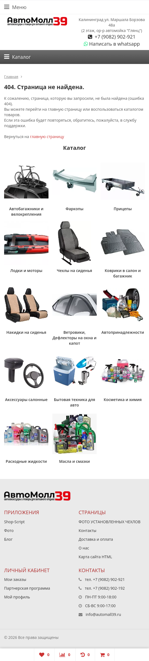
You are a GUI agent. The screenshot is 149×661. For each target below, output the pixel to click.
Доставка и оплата (96, 539)
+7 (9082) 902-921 (114, 36)
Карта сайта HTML (95, 556)
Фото (9, 530)
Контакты (87, 530)
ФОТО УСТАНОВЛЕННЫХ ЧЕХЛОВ (110, 521)
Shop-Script (14, 521)
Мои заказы (15, 579)
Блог (8, 539)
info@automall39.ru (103, 614)
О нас (84, 548)
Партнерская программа (27, 588)
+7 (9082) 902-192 (109, 588)
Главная (11, 76)
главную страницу (47, 136)
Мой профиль (17, 596)
